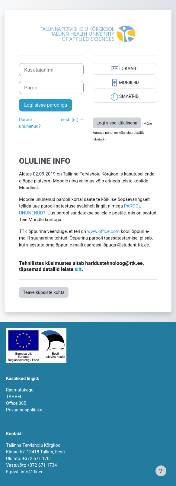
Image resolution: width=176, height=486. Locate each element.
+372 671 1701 (37, 458)
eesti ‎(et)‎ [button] (70, 119)
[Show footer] (160, 470)
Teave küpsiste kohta (44, 292)
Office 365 (16, 403)
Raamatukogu (20, 390)
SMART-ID (125, 97)
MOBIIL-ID (125, 82)
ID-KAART (125, 68)
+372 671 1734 (42, 465)
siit (78, 269)
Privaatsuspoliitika (24, 410)
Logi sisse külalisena (117, 123)
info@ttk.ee (32, 472)
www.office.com (103, 231)
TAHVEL (14, 396)
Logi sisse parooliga (45, 105)
